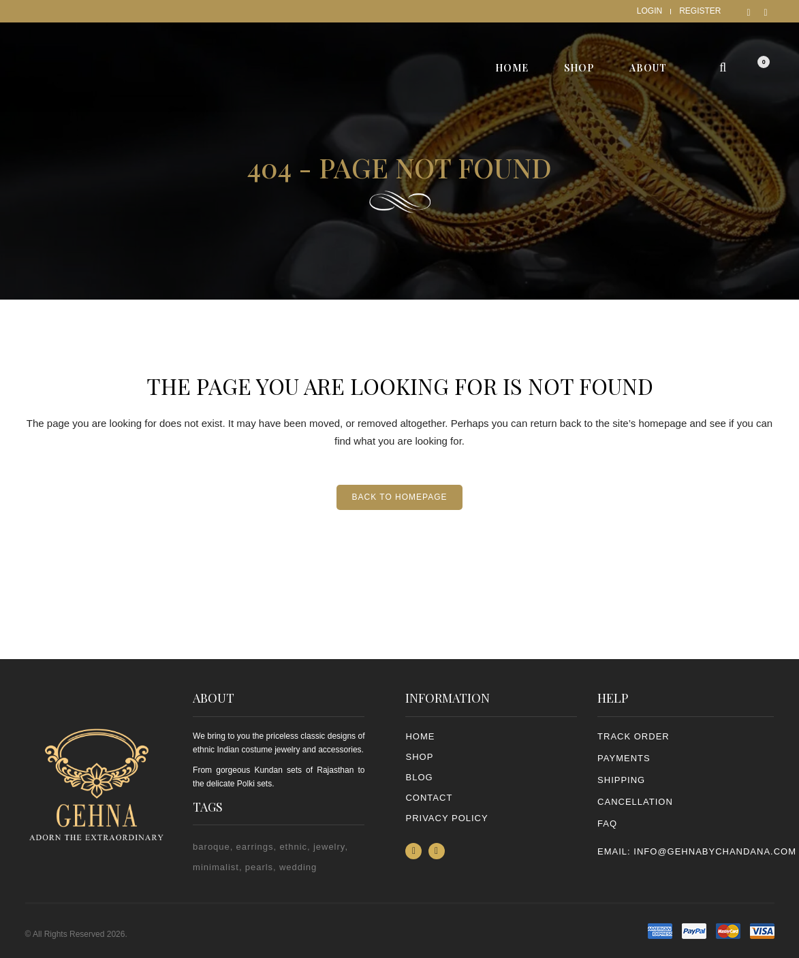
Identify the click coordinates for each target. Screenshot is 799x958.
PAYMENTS (624, 758)
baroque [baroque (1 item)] (211, 847)
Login (649, 11)
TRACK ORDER (633, 736)
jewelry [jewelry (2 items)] (329, 847)
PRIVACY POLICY (446, 818)
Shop (419, 757)
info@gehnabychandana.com (714, 851)
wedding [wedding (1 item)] (298, 867)
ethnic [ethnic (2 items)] (293, 847)
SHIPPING (621, 780)
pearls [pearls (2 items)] (259, 867)
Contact (428, 798)
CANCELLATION (635, 802)
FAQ (607, 823)
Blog (419, 777)
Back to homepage (399, 497)
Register (700, 11)
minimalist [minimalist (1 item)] (216, 867)
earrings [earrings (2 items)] (255, 847)
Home (420, 736)
